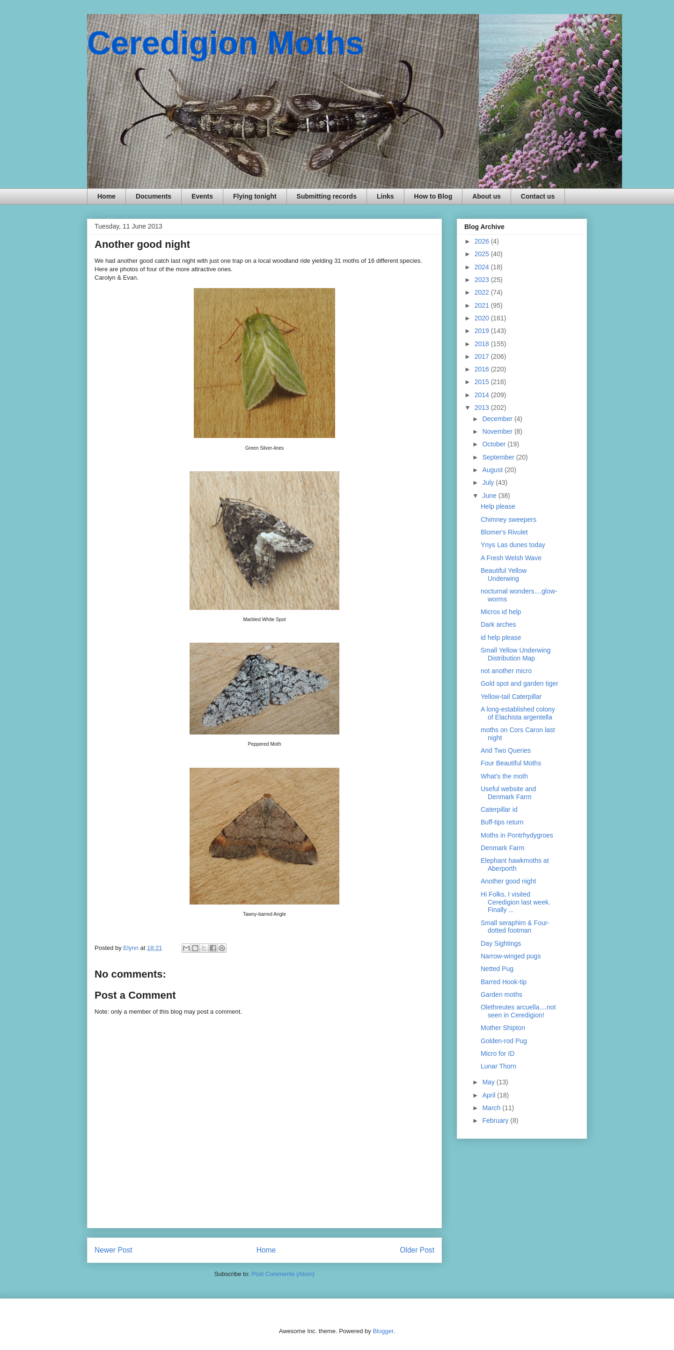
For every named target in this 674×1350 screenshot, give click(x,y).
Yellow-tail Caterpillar (511, 696)
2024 (483, 267)
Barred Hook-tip (504, 982)
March (492, 1108)
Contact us (538, 196)
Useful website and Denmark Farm (508, 793)
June (490, 495)
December (498, 419)
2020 (483, 318)
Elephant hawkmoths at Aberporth (515, 864)
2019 (483, 330)
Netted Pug (497, 968)
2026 (483, 241)
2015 (483, 382)
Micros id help (501, 612)
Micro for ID (497, 1053)
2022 (483, 292)
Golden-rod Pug (504, 1041)
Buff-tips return (502, 822)
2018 (483, 344)
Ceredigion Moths (225, 43)
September (499, 457)
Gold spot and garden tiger (519, 683)
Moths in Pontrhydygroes (517, 835)
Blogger (383, 1331)
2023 (483, 279)
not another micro (506, 671)
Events (202, 196)
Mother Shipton (503, 1027)
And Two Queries (506, 750)
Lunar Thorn (498, 1066)
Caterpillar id (499, 809)
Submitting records (327, 196)
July (489, 482)
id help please (501, 637)
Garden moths (501, 994)
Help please (498, 506)
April (489, 1095)
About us (486, 196)
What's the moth (504, 776)
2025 (483, 254)
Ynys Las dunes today (513, 545)
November (498, 431)
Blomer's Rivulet (504, 532)
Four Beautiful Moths (511, 763)
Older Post (417, 1250)
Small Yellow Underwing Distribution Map (515, 654)
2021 (483, 305)
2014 (483, 395)
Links (385, 196)
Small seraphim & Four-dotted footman (515, 927)
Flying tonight (255, 196)
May (489, 1082)
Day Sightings (501, 943)
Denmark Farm (502, 848)
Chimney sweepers (508, 519)
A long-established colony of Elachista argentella (518, 713)
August (493, 470)
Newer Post (113, 1250)
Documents (153, 196)
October (494, 444)
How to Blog (433, 196)
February (496, 1120)
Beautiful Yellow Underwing (504, 574)
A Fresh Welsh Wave (511, 558)
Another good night (508, 881)
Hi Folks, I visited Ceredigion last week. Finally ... (515, 902)
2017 (483, 356)
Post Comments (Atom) (283, 1273)
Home (106, 196)
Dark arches (498, 624)
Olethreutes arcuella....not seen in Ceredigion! (518, 1011)
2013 (483, 407)
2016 (483, 369)
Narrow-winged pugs (511, 956)
